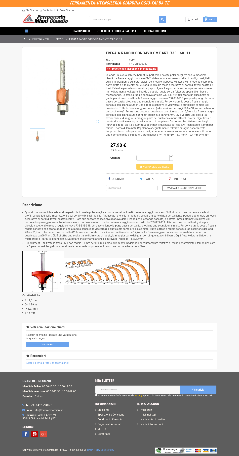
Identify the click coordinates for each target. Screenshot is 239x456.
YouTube (34, 434)
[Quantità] (153, 158)
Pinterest (177, 179)
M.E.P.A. (102, 429)
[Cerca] (127, 19)
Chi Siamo (30, 10)
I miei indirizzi (148, 414)
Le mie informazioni (151, 424)
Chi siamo (103, 409)
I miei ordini (146, 409)
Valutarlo (47, 344)
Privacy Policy (93, 450)
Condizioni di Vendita (110, 419)
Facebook (25, 434)
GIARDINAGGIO (81, 31)
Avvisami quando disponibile (184, 188)
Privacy (138, 395)
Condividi (116, 179)
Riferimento (113, 63)
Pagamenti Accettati (109, 424)
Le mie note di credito (152, 419)
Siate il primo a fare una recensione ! (47, 362)
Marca (110, 60)
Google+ (43, 434)
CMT (132, 60)
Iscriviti (198, 389)
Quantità (115, 157)
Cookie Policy (107, 450)
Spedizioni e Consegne (111, 414)
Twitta (147, 179)
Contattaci (47, 10)
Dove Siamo (65, 10)
